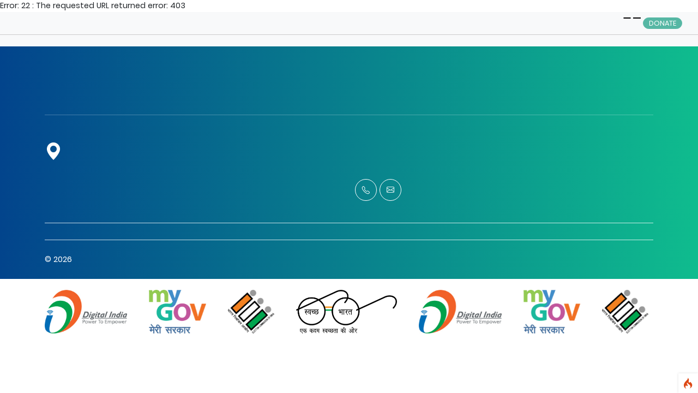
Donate (662, 23)
